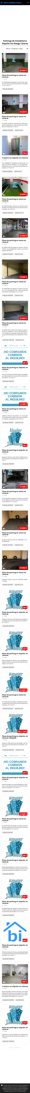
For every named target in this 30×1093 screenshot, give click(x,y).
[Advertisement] (15, 22)
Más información (22, 1091)
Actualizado (5, 340)
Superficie (17, 130)
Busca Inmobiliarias (12, 3)
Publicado (5, 89)
